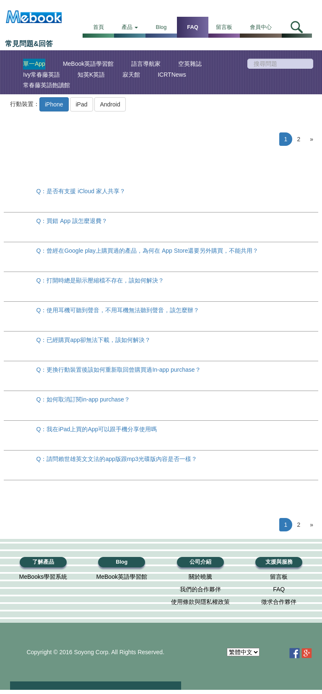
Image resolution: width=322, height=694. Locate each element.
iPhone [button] (54, 104)
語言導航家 (146, 63)
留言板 (224, 27)
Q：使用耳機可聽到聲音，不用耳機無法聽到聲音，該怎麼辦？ (118, 310)
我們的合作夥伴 (200, 589)
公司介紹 (200, 562)
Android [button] (110, 104)
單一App (34, 63)
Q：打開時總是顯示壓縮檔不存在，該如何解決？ (100, 280)
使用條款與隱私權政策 (200, 601)
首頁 (98, 27)
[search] (280, 64)
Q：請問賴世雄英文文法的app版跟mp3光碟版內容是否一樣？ (116, 459)
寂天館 (131, 74)
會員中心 (261, 27)
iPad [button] (81, 104)
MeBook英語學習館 (88, 63)
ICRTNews (172, 74)
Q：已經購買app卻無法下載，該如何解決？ (93, 340)
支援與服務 (279, 562)
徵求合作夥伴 (278, 601)
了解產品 (43, 562)
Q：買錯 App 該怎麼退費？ (72, 221)
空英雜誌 (190, 63)
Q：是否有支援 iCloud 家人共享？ (80, 191)
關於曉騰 (200, 576)
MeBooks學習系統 (43, 576)
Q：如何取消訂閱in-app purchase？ (83, 399)
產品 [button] (130, 27)
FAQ (192, 27)
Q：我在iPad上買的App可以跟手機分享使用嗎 (96, 429)
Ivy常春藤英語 (41, 74)
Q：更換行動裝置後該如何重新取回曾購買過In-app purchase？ (118, 369)
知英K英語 (91, 74)
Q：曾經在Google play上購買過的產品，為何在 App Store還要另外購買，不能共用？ (147, 250)
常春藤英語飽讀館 (46, 85)
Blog (161, 27)
